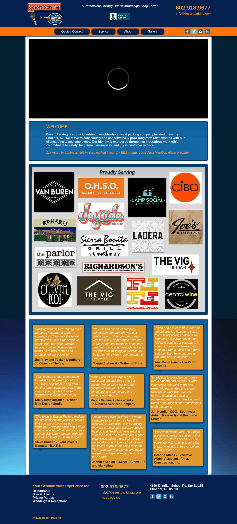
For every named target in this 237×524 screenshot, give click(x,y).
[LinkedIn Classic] (207, 31)
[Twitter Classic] (193, 31)
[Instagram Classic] (200, 31)
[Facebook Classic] (187, 31)
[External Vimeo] (118, 78)
